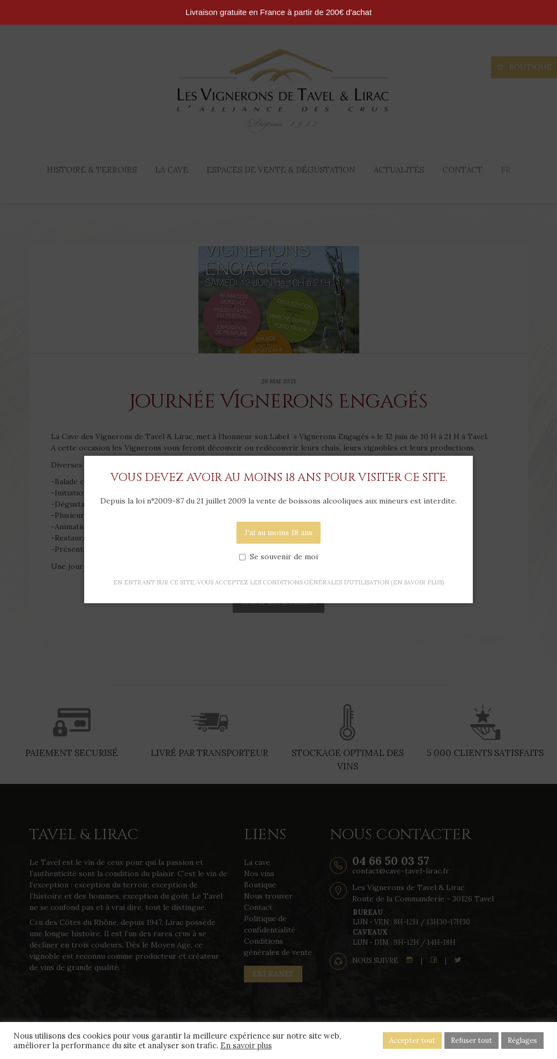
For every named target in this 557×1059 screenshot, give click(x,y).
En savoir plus (246, 1045)
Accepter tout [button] (412, 1040)
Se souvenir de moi (284, 556)
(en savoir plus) (417, 582)
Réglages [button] (522, 1040)
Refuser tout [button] (471, 1040)
